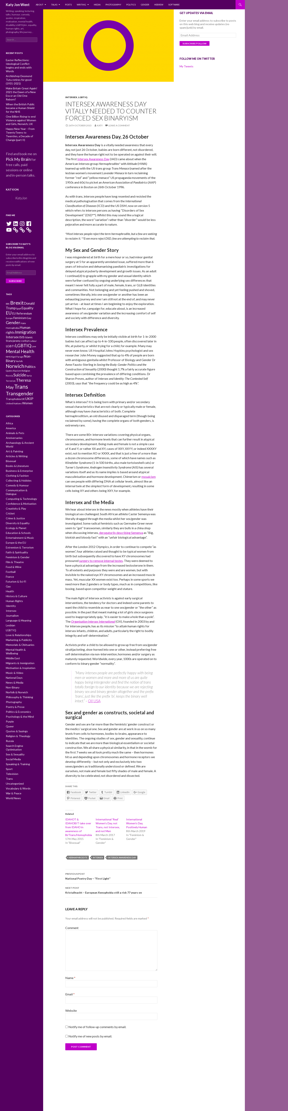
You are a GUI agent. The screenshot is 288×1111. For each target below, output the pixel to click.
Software (174, 4)
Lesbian (10, 605)
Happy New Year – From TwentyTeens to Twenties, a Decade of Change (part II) (20, 118)
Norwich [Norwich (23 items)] (15, 355)
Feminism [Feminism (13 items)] (19, 299)
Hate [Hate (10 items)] (23, 305)
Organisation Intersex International (93, 621)
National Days (13, 652)
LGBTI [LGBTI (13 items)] (10, 332)
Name (70, 978)
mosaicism (148, 476)
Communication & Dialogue (20, 479)
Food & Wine (12, 549)
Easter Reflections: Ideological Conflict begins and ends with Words (21, 64)
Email (70, 994)
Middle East (12, 633)
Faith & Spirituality (15, 535)
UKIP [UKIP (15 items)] (29, 393)
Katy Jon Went (18, 5)
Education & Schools (16, 516)
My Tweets (186, 66)
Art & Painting (13, 441)
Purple (9, 694)
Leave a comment (119, 125)
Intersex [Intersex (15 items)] (12, 322)
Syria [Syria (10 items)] (29, 366)
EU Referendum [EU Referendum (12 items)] (22, 294)
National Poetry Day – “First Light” (111, 876)
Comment (72, 928)
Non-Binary (12, 661)
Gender (145, 4)
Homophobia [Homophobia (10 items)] (12, 311)
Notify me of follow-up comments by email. (97, 1027)
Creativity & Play (14, 493)
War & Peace (12, 759)
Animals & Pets (14, 427)
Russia (9, 712)
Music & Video (13, 647)
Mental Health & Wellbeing (20, 628)
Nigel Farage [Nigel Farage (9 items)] (17, 344)
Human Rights (13, 582)
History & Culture (15, 577)
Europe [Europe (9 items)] (9, 300)
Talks (54, 4)
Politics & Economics (17, 684)
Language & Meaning (16, 600)
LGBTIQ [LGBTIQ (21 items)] (23, 331)
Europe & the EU (14, 526)
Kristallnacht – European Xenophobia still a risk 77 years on (111, 890)
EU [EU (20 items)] (9, 293)
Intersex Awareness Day (93, 159)
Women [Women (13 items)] (27, 398)
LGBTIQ (82, 97)
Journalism (11, 596)
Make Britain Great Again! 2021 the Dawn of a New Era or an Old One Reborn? (21, 83)
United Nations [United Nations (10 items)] (14, 398)
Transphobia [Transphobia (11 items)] (13, 393)
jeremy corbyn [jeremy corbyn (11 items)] (21, 326)
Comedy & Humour (16, 474)
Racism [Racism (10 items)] (17, 360)
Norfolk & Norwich (15, 666)
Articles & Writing (15, 446)
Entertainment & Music (18, 521)
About (39, 4)
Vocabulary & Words (16, 754)
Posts (68, 4)
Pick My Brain (16, 141)
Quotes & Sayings (15, 703)
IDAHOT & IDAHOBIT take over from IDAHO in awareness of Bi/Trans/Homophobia (78, 827)
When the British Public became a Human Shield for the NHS (20, 95)
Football (10, 554)
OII (90, 701)
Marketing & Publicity (17, 619)
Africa (9, 418)
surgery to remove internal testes (101, 561)
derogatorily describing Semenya (121, 532)
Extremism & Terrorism (18, 530)
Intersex (71, 97)
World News (12, 764)
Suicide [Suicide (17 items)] (19, 365)
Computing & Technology (19, 484)
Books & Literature (15, 455)
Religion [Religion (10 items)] (26, 360)
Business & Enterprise (17, 460)
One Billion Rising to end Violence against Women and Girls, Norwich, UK (21, 107)
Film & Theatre (13, 544)
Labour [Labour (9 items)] (33, 326)
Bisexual (10, 451)
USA (96, 701)
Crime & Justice (14, 502)
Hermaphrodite (78, 857)
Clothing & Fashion (15, 465)
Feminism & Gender (16, 540)
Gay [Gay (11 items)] (29, 299)
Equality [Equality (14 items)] (27, 288)
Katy (100, 125)
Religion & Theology (16, 708)
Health (9, 572)
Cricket (9, 498)
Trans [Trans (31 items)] (21, 378)
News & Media (13, 656)
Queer (9, 698)
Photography (113, 4)
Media (97, 4)
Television (11, 740)
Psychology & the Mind (18, 689)
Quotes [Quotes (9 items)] (9, 360)
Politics (131, 4)
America (10, 423)
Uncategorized (13, 750)
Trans (9, 745)
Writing (81, 4)
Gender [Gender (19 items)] (13, 305)
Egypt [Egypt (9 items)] (18, 288)
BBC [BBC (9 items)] (8, 283)
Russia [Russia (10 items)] (9, 366)
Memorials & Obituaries (18, 624)
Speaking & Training (16, 731)
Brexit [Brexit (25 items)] (17, 282)
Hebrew (158, 4)
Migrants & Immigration (18, 638)
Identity (10, 586)
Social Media (12, 726)
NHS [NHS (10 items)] (8, 344)
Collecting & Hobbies (16, 469)
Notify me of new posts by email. (90, 1036)
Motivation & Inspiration (18, 642)
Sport (8, 736)
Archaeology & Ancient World (21, 437)
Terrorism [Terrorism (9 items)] (11, 372)
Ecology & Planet (14, 512)
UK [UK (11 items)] (23, 393)
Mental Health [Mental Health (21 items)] (20, 338)
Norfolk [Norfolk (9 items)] (19, 349)
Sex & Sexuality (13, 722)
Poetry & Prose (14, 680)
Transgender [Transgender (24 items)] (19, 387)
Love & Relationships (16, 614)
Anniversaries (13, 432)
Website (71, 1010)
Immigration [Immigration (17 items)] (25, 316)
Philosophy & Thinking (17, 670)
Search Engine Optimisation (20, 717)
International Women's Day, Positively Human (136, 823)
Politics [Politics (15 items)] (30, 356)
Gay (8, 568)
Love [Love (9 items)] (34, 332)
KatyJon (11, 170)
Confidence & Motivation (19, 488)
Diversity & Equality (16, 507)
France (9, 558)
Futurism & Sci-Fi (15, 563)
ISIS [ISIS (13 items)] (21, 322)
